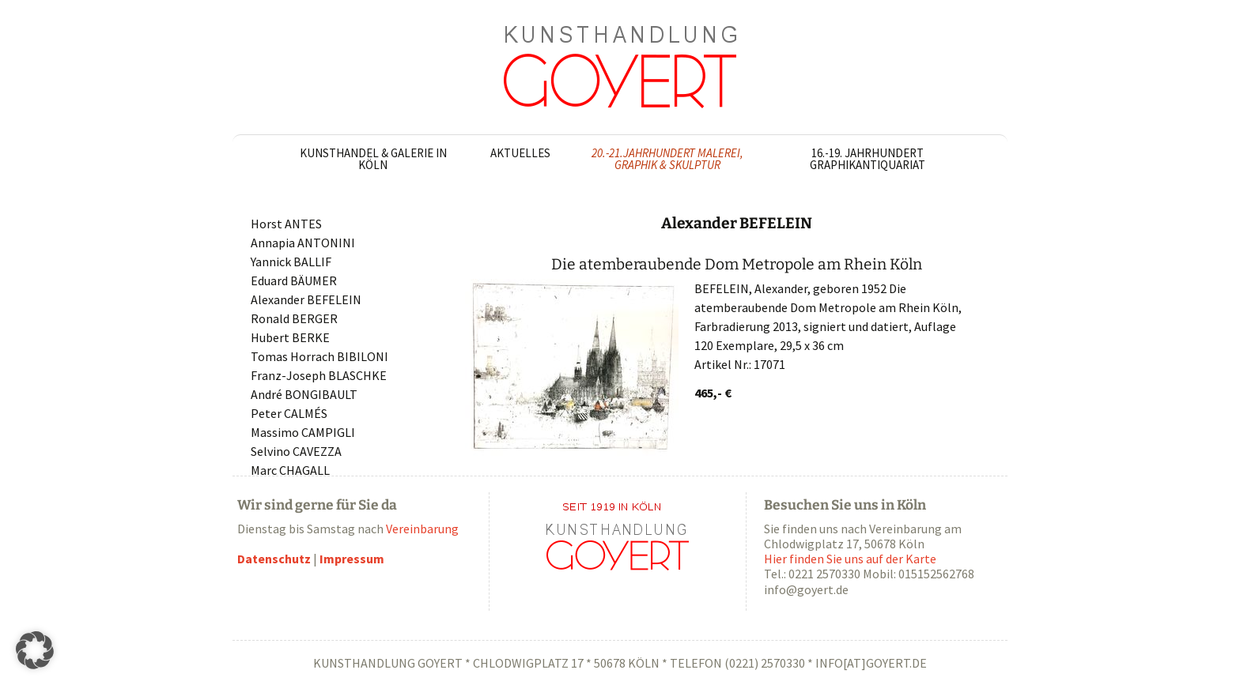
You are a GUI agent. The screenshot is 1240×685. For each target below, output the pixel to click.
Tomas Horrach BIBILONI (319, 356)
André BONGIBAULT (304, 394)
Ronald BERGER (294, 318)
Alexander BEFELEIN (306, 299)
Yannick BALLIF (291, 261)
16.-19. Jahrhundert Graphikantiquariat (867, 158)
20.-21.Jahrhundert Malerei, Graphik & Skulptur (667, 158)
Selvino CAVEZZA (296, 451)
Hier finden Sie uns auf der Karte (850, 558)
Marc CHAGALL (290, 470)
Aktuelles (520, 152)
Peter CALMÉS (289, 413)
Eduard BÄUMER (294, 280)
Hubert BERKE (290, 337)
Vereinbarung (422, 528)
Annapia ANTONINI (303, 242)
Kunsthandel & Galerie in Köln (373, 158)
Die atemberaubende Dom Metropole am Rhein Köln (736, 264)
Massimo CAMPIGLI (303, 432)
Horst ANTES (286, 223)
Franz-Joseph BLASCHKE (319, 375)
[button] (35, 650)
